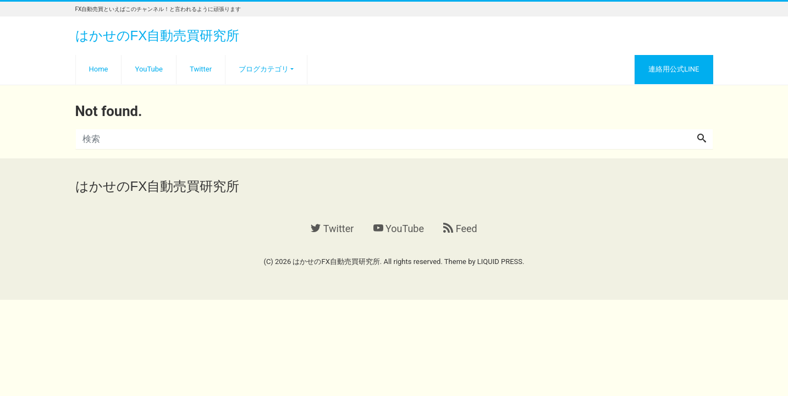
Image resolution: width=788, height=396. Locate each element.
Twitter (201, 69)
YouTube (149, 69)
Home (98, 69)
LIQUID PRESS (499, 261)
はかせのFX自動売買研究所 (157, 35)
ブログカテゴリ (264, 69)
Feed (460, 228)
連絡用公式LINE (673, 69)
